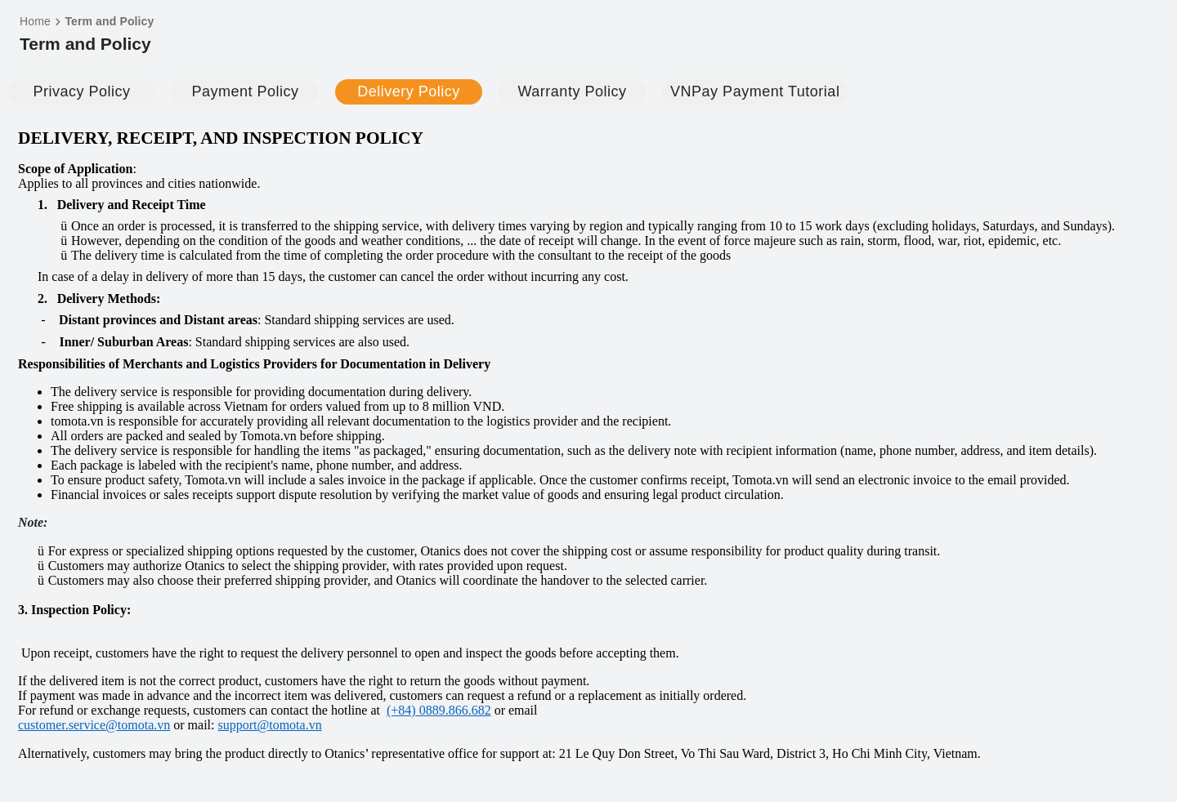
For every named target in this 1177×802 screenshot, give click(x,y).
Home (35, 21)
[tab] (81, 92)
